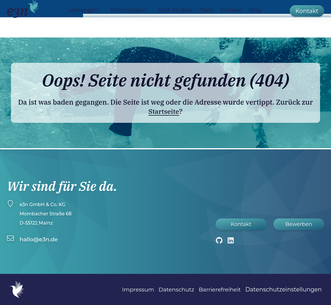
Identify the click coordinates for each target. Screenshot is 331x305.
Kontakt (241, 224)
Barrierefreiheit (219, 289)
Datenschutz (174, 289)
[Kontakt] (307, 18)
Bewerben (298, 224)
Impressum (134, 289)
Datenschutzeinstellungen (283, 289)
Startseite (164, 111)
